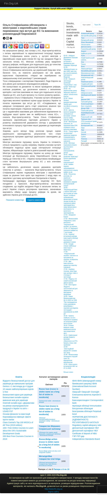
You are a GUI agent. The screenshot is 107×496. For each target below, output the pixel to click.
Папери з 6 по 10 (61, 469)
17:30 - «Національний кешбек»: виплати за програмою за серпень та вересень (71, 255)
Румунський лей (86, 117)
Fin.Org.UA (11, 3)
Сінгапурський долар (88, 86)
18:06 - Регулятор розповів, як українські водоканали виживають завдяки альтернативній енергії (70, 180)
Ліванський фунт (87, 68)
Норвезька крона (87, 82)
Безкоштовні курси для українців (17, 395)
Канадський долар (87, 40)
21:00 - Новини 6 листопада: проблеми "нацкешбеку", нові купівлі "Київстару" (70, 82)
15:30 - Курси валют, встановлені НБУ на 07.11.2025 (70, 366)
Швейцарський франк (88, 95)
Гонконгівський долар (88, 49)
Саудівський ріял (87, 84)
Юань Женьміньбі (87, 42)
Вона (83, 66)
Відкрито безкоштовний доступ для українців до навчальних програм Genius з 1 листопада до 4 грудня (19, 383)
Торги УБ (97, 25)
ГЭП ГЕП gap (78, 436)
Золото (83, 134)
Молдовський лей (87, 75)
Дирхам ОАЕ (85, 99)
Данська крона (86, 47)
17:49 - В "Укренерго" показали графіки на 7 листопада (71, 230)
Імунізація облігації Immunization (87, 406)
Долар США (85, 108)
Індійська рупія (86, 53)
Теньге (83, 64)
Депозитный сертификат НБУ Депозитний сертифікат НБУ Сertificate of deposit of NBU (85, 431)
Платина (84, 139)
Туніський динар (86, 101)
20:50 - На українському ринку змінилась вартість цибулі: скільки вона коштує (70, 92)
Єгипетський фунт (87, 104)
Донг (82, 88)
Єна (82, 62)
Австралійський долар (88, 35)
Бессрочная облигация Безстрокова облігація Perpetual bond (86, 411)
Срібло (83, 136)
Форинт (83, 51)
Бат (82, 97)
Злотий (83, 132)
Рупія (83, 55)
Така (82, 38)
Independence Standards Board (86, 439)
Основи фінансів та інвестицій (16, 414)
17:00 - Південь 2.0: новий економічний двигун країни (70, 281)
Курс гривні (86, 25)
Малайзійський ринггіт (88, 71)
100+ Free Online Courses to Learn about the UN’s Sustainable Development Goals (18, 431)
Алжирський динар (87, 33)
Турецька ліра (86, 119)
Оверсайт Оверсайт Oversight (85, 392)
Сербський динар (87, 110)
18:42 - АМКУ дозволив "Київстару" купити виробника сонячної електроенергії (71, 158)
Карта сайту (53, 492)
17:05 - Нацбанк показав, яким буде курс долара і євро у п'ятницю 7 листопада (70, 273)
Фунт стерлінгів (86, 106)
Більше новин (68, 372)
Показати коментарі (15, 200)
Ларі (82, 130)
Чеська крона (85, 44)
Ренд (83, 90)
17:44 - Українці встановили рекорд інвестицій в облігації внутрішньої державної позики (71, 238)
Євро (83, 128)
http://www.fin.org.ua (53, 489)
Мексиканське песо (87, 73)
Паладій (84, 141)
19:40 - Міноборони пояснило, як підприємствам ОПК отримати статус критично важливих (70, 125)
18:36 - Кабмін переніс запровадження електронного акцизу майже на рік (71, 168)
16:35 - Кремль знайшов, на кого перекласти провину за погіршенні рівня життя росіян (70, 319)
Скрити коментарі (35, 200)
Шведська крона (86, 93)
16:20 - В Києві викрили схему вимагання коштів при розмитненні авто (70, 329)
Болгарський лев (87, 125)
